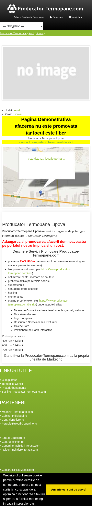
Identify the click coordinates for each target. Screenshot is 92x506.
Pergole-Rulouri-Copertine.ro (18, 423)
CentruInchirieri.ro (12, 441)
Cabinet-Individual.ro (13, 415)
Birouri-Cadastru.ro (12, 437)
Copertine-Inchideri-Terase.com (20, 445)
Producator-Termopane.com (55, 253)
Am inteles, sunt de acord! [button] (68, 489)
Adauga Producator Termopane (27, 17)
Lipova (39, 33)
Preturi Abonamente (13, 387)
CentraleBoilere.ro (12, 419)
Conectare (56, 17)
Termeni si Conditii (12, 383)
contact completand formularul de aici (46, 142)
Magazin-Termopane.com (16, 411)
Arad (31, 33)
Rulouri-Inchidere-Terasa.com (19, 449)
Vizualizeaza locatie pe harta (46, 158)
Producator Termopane (13, 33)
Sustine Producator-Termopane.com (23, 391)
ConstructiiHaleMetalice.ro (17, 469)
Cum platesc (8, 379)
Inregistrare (76, 17)
